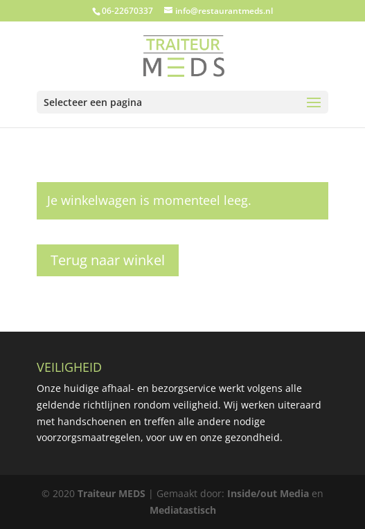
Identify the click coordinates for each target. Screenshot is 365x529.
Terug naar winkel (108, 260)
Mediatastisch (183, 510)
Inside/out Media (268, 493)
